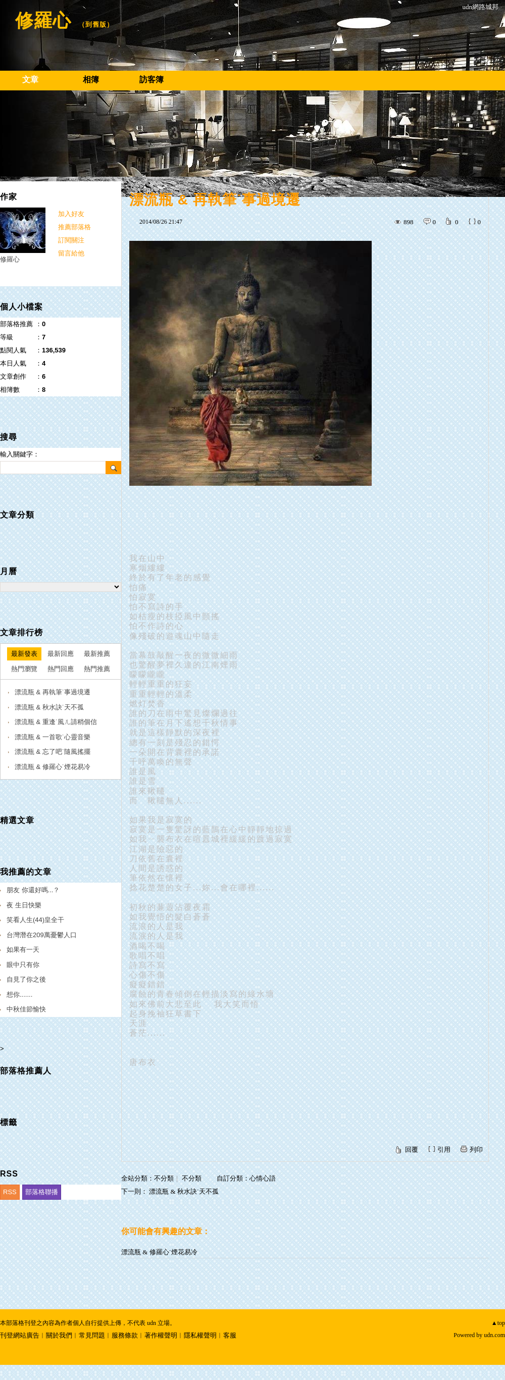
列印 (476, 1149)
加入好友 (71, 214)
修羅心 (43, 20)
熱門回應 (60, 669)
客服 (229, 1335)
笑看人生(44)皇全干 (35, 920)
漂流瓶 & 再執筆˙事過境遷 (52, 692)
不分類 (164, 1178)
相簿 (91, 79)
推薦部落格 (74, 227)
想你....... (19, 994)
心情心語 (262, 1178)
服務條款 (125, 1335)
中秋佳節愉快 (26, 1009)
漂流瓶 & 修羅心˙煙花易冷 (159, 1252)
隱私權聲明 (200, 1335)
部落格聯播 (41, 1192)
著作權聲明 (160, 1335)
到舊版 (96, 24)
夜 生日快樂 (24, 905)
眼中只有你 (23, 964)
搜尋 (113, 467)
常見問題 (92, 1335)
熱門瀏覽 (24, 669)
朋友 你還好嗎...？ (33, 890)
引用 (443, 1149)
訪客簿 (151, 79)
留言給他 (71, 253)
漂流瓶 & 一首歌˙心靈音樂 (52, 737)
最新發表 (24, 653)
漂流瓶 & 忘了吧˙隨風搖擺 (52, 751)
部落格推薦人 (26, 1070)
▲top (498, 1322)
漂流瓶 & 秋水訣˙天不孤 (184, 1191)
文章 (30, 79)
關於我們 (59, 1335)
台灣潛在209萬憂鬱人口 (42, 935)
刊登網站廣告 (19, 1335)
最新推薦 (97, 653)
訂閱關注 (71, 240)
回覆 (411, 1149)
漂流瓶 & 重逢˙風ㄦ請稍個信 (56, 722)
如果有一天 (23, 949)
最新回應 (60, 653)
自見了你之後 (26, 979)
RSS (10, 1192)
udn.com (494, 1335)
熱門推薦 (97, 669)
